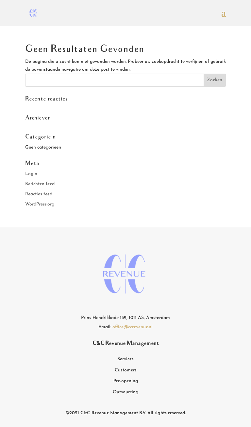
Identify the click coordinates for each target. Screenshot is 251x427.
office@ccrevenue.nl (132, 327)
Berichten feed (40, 184)
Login (31, 173)
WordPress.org (39, 204)
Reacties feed (38, 194)
